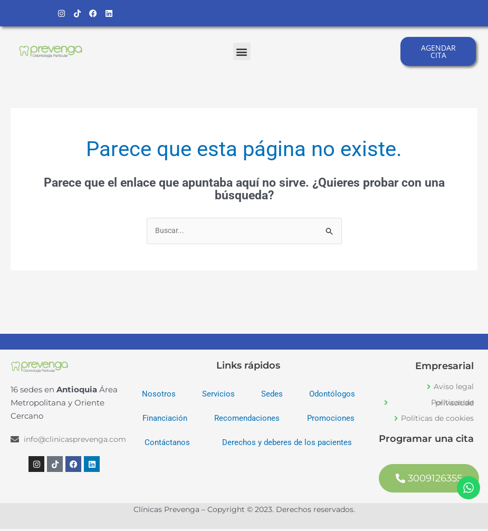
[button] (242, 52)
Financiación (164, 421)
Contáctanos (167, 445)
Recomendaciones (247, 421)
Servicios (218, 396)
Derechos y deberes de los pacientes (287, 445)
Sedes (272, 396)
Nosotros (159, 396)
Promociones (331, 421)
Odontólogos (332, 396)
